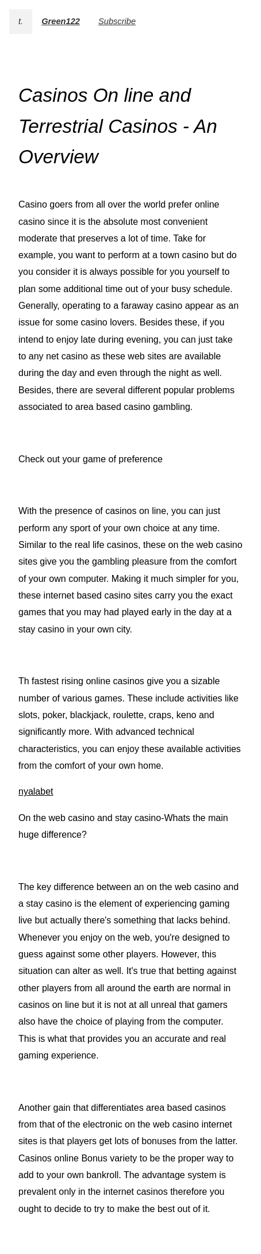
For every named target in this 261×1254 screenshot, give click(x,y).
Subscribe (117, 21)
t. (20, 21)
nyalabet (35, 791)
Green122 (60, 21)
